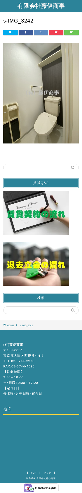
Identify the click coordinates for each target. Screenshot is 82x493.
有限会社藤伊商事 (41, 5)
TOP (33, 473)
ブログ (47, 473)
